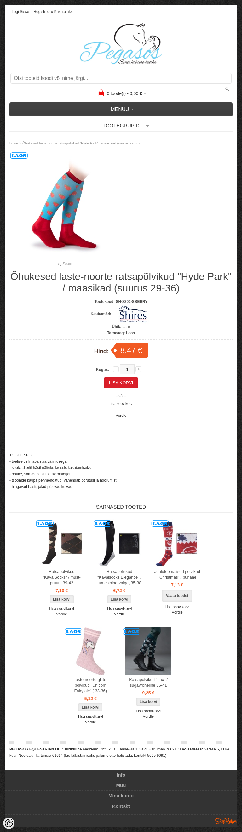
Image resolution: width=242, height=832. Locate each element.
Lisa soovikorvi (121, 403)
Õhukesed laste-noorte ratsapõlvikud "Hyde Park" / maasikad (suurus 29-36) (81, 143)
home (13, 143)
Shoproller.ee (226, 821)
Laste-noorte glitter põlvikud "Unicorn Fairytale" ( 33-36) (90, 685)
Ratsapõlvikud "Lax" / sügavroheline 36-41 (148, 682)
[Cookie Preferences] (8, 823)
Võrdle (121, 415)
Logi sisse (20, 11)
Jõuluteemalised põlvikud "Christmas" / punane (177, 574)
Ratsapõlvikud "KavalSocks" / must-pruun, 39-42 (62, 577)
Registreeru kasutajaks (52, 11)
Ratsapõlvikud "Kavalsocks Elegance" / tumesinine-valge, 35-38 (119, 577)
